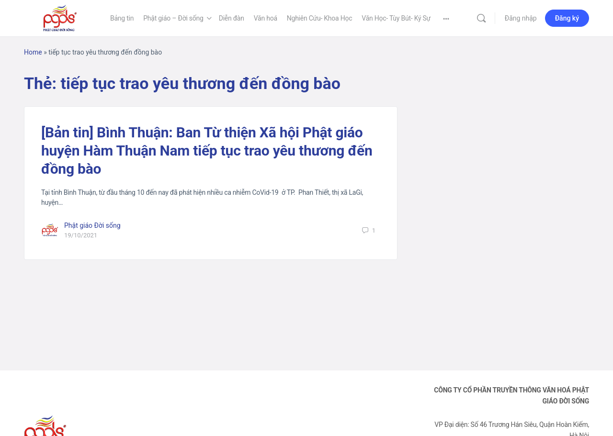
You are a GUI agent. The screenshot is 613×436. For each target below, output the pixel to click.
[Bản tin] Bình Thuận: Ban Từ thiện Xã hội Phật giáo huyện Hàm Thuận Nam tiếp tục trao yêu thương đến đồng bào (207, 150)
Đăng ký (567, 18)
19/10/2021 (80, 235)
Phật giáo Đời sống (92, 225)
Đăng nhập (521, 18)
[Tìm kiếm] (481, 18)
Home (33, 52)
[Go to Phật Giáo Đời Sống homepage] (60, 17)
